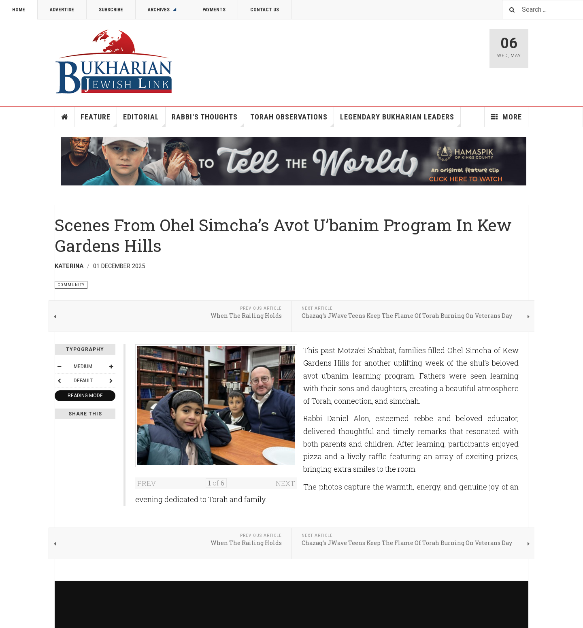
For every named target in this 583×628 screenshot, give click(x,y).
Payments (214, 10)
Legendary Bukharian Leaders (400, 120)
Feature (99, 120)
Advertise (62, 10)
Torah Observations (292, 120)
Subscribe (111, 10)
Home (18, 10)
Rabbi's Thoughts (208, 120)
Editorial (144, 120)
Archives (163, 10)
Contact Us (264, 10)
